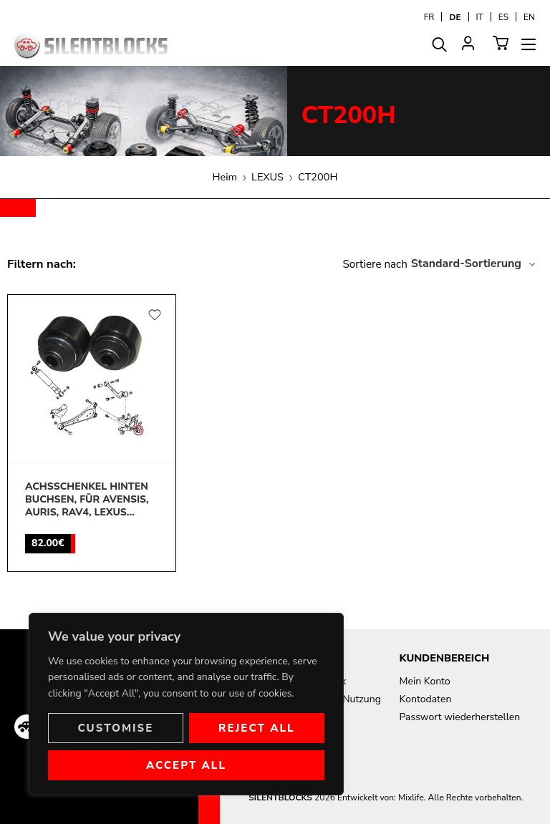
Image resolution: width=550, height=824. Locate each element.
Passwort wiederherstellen (460, 717)
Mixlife (411, 797)
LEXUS (267, 177)
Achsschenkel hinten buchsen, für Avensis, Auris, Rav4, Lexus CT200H (87, 500)
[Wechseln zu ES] (503, 16)
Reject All (256, 728)
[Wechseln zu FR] (429, 16)
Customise (115, 728)
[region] (186, 704)
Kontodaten (426, 699)
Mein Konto (425, 681)
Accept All (186, 765)
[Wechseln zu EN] (529, 16)
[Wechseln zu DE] (454, 16)
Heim (225, 177)
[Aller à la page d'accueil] (91, 45)
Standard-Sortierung (466, 263)
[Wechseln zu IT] (479, 16)
